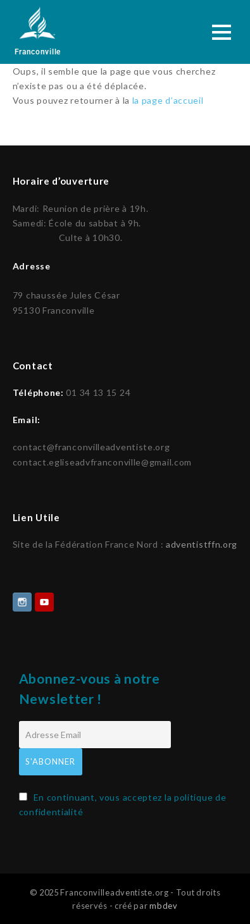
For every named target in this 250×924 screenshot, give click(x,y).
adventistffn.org (201, 543)
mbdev (163, 904)
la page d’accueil (168, 100)
